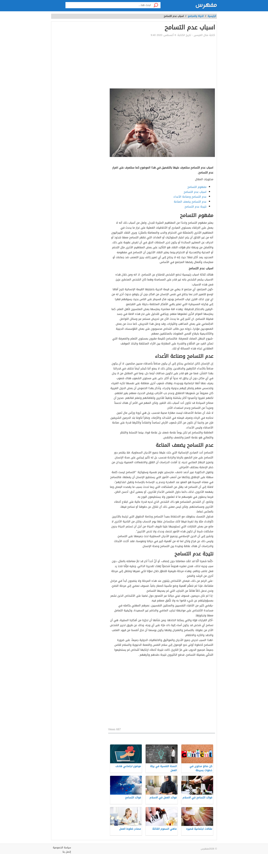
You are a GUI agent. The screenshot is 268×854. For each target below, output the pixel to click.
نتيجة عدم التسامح (195, 206)
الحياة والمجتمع (196, 16)
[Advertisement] (161, 63)
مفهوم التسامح (196, 187)
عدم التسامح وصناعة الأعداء (189, 196)
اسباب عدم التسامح (195, 192)
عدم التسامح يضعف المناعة (190, 201)
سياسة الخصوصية (62, 847)
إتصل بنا (67, 852)
